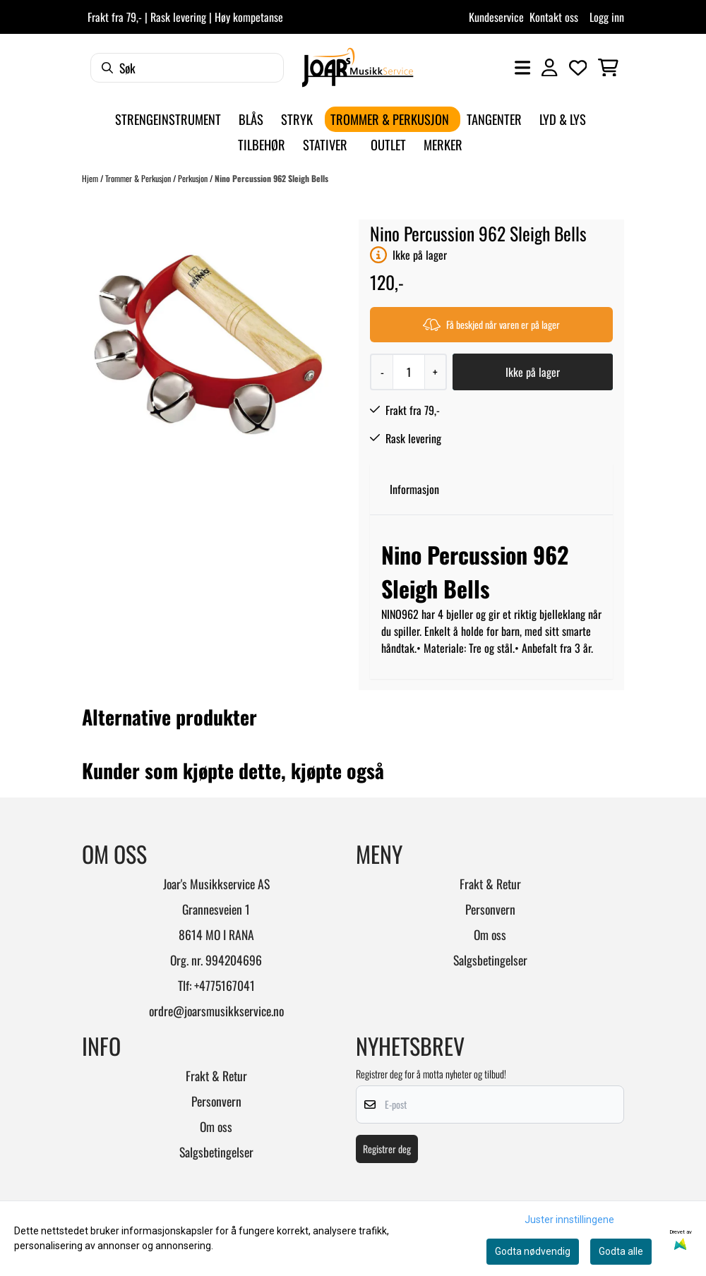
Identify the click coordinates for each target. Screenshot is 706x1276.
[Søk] (187, 68)
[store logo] (357, 67)
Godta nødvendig (532, 1251)
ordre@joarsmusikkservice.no (216, 1010)
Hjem (91, 178)
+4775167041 (224, 985)
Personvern (490, 909)
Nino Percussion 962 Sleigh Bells (271, 178)
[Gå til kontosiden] (549, 68)
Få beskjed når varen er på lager (491, 324)
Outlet (388, 144)
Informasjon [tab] (414, 489)
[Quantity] (408, 372)
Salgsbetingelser (490, 960)
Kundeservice (496, 16)
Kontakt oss (554, 16)
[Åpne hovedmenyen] (522, 68)
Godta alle (621, 1251)
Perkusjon (194, 178)
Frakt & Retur (490, 883)
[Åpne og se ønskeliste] (578, 68)
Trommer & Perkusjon (139, 178)
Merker (443, 144)
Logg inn (607, 16)
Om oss (490, 934)
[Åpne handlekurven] (608, 68)
